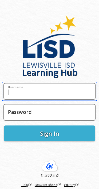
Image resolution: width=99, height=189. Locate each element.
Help (26, 185)
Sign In (49, 133)
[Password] (49, 112)
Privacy (71, 185)
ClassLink (49, 175)
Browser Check (47, 185)
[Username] (49, 91)
